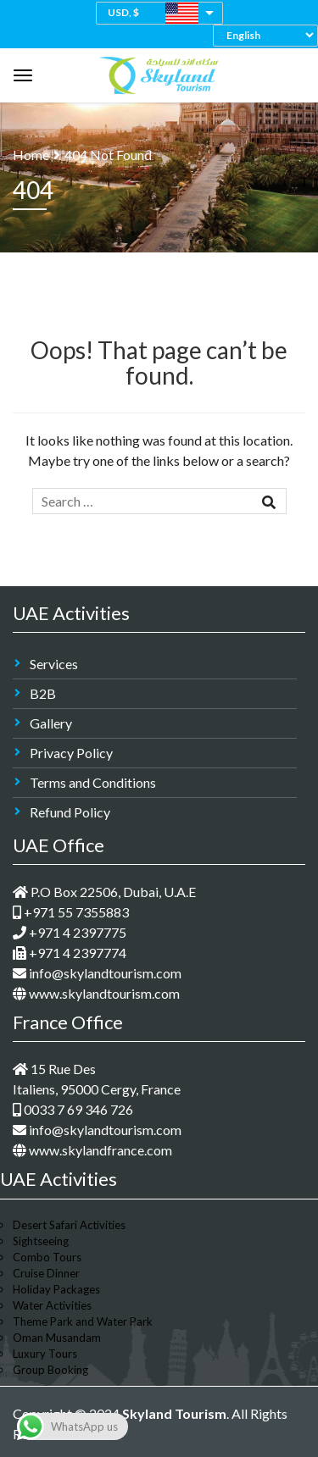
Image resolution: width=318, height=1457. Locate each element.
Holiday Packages (56, 1289)
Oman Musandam (57, 1337)
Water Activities (52, 1305)
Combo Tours (47, 1257)
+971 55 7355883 (71, 912)
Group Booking (50, 1370)
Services (54, 664)
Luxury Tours (45, 1353)
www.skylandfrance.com (92, 1150)
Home (31, 155)
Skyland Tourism (174, 1413)
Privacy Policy (71, 753)
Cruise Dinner (46, 1273)
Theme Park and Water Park (83, 1321)
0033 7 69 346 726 (73, 1109)
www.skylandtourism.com (96, 993)
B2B (43, 693)
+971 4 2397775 (69, 932)
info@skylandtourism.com (97, 973)
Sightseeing (41, 1241)
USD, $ (123, 12)
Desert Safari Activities (69, 1225)
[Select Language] (269, 35)
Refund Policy (70, 812)
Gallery (51, 723)
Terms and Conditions (93, 782)
